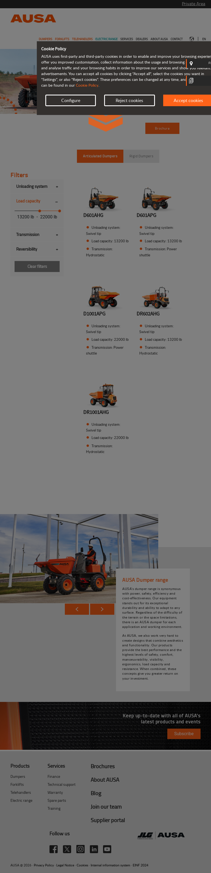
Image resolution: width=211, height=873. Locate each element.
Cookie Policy (87, 85)
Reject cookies (129, 100)
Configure (70, 100)
